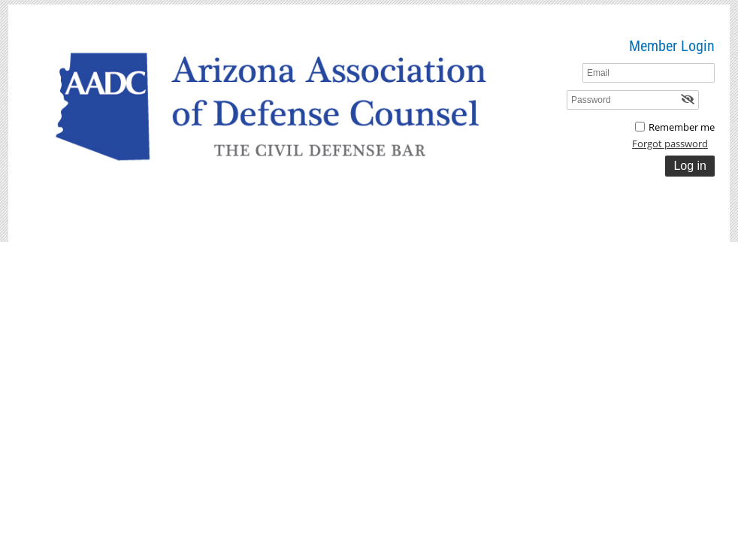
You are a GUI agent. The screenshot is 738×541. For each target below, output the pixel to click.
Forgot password (670, 143)
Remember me (682, 127)
